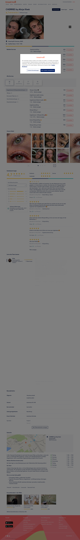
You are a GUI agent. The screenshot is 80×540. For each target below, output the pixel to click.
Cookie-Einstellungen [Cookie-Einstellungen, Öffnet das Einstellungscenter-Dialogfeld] (33, 70)
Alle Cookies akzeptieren (47, 70)
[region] (40, 64)
